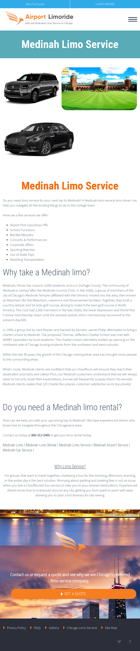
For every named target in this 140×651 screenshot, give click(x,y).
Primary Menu (132, 19)
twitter (119, 641)
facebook (130, 641)
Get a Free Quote (35, 4)
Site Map (111, 627)
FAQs (37, 627)
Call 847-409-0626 (105, 4)
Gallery (54, 627)
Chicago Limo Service (82, 627)
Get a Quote (74, 593)
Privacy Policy (16, 627)
